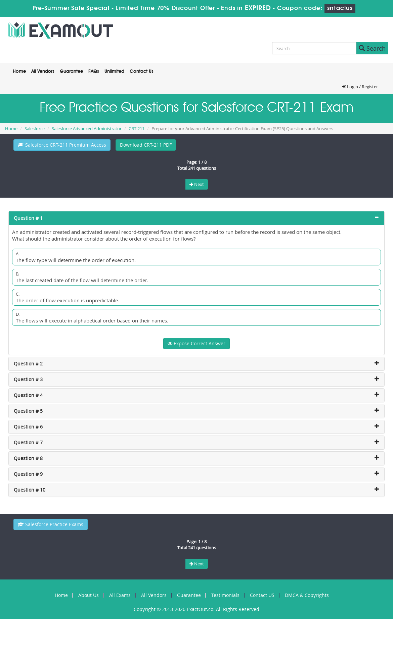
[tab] (196, 218)
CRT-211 (136, 128)
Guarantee (71, 71)
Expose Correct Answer (196, 343)
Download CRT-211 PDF (146, 145)
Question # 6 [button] (28, 426)
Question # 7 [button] (28, 442)
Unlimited (114, 71)
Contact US (262, 595)
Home (19, 71)
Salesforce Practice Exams (50, 524)
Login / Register (360, 87)
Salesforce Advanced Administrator (87, 128)
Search (372, 48)
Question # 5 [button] (28, 411)
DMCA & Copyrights (307, 595)
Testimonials (225, 595)
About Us (88, 595)
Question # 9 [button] (28, 474)
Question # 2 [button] (28, 363)
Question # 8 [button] (28, 458)
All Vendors (42, 71)
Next (196, 184)
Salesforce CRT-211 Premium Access (62, 145)
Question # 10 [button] (29, 490)
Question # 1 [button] (28, 218)
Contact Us (142, 71)
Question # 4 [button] (28, 395)
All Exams (120, 595)
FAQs (93, 71)
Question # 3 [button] (28, 379)
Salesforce (35, 128)
